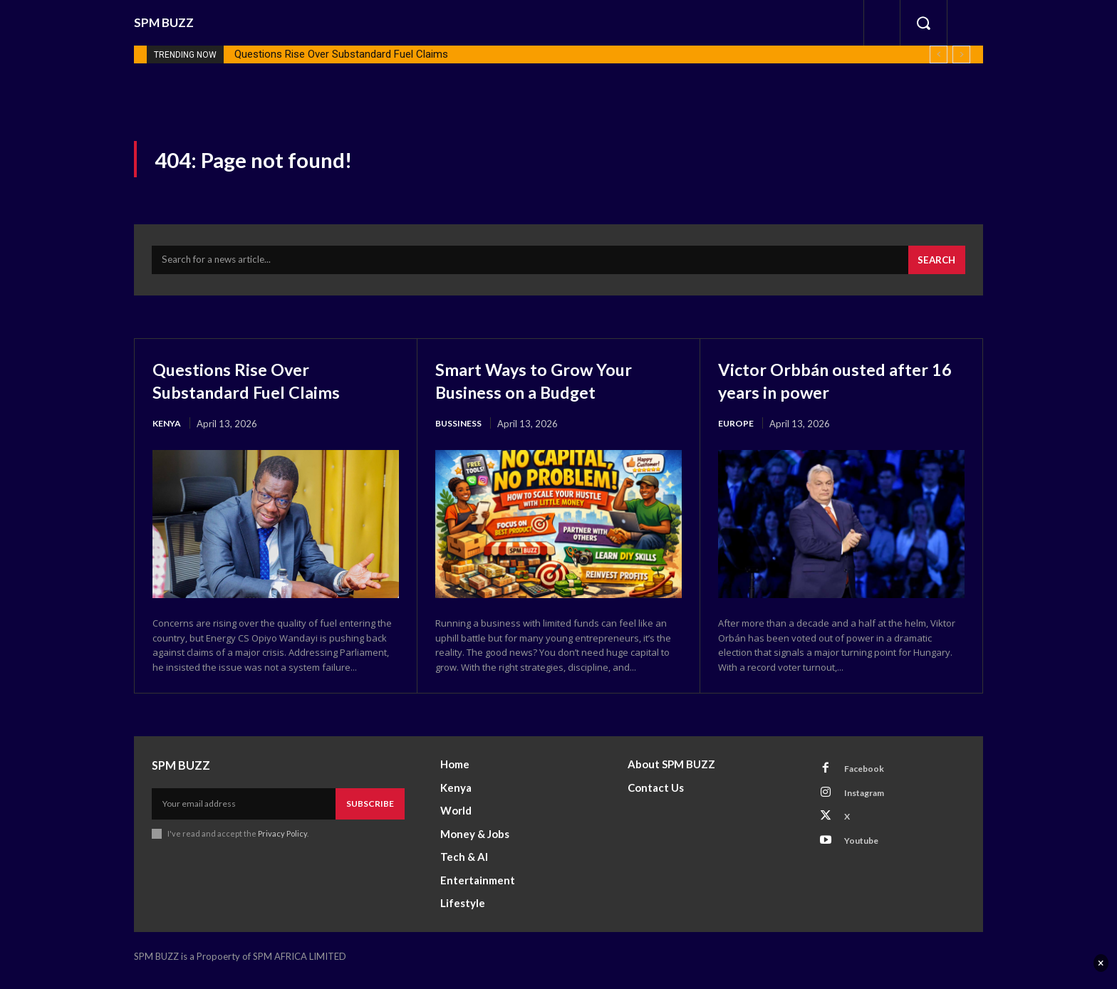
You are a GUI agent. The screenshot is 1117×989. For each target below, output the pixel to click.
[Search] (934, 267)
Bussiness (461, 430)
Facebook (868, 778)
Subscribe (370, 812)
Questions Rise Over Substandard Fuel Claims (341, 54)
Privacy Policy (282, 842)
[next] (961, 54)
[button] (923, 23)
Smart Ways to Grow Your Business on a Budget (550, 387)
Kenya (167, 430)
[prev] (938, 54)
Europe (736, 430)
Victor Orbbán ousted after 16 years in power (841, 387)
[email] (244, 813)
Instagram (870, 804)
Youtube (866, 857)
